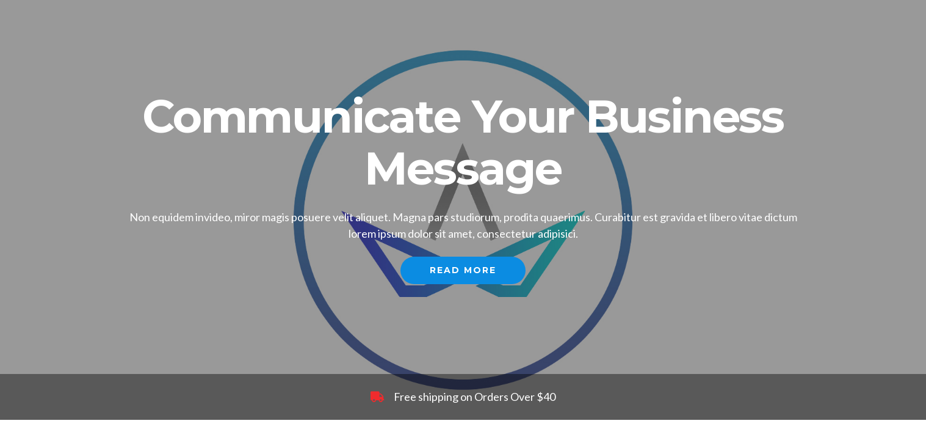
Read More (463, 270)
